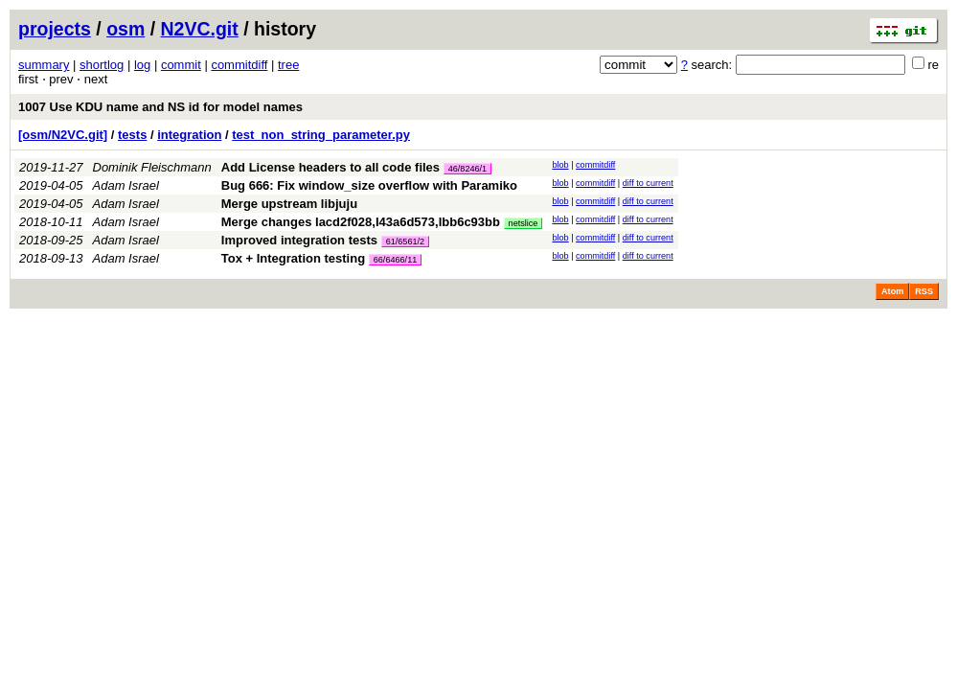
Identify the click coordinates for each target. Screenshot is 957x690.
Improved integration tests (299, 240)
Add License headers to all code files (330, 167)
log (142, 65)
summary (43, 65)
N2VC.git (200, 28)
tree (288, 65)
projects (54, 28)
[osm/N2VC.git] (62, 134)
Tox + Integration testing (293, 258)
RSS (924, 291)
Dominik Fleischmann (152, 167)
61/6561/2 (405, 241)
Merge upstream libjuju (289, 203)
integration (189, 134)
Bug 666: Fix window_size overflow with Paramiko (369, 185)
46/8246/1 (467, 168)
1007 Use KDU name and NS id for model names (160, 107)
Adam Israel (126, 185)
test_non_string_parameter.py (321, 134)
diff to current (648, 183)
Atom (892, 291)
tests (132, 134)
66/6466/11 (396, 259)
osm (125, 28)
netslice (523, 223)
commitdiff (239, 65)
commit (181, 65)
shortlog (102, 65)
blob (560, 165)
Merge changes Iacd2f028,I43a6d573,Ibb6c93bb (360, 222)
